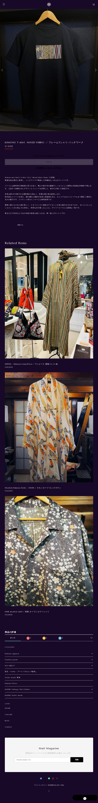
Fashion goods (11, 660)
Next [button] (95, 70)
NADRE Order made (14, 695)
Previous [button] (2, 70)
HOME (7, 708)
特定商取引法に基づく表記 (56, 785)
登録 (76, 760)
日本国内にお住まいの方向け (49, 168)
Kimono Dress (11, 683)
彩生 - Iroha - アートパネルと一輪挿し (21, 671)
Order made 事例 (12, 677)
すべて (12, 638)
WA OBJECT (10, 666)
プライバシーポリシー (40, 785)
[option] (49, 70)
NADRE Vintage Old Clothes (17, 689)
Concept (8, 714)
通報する (20, 225)
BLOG (7, 721)
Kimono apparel (12, 654)
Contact (8, 727)
